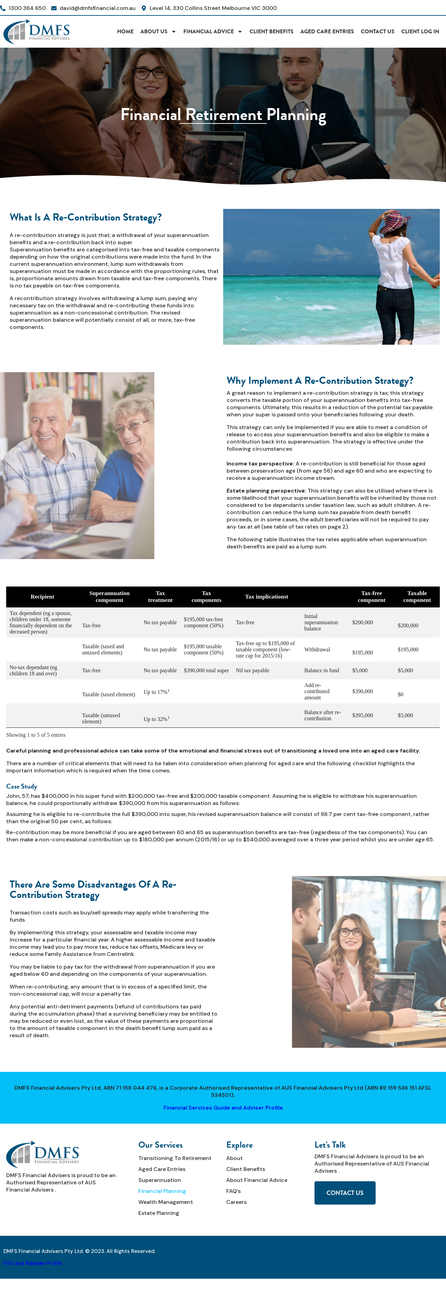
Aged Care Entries (327, 31)
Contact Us (377, 31)
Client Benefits (272, 31)
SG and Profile (34, 1263)
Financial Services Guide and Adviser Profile (223, 1107)
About (234, 1158)
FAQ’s (233, 1191)
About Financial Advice (256, 1180)
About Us (158, 31)
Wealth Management (165, 1202)
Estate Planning (158, 1213)
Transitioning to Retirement (174, 1158)
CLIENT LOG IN (420, 31)
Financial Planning (162, 1191)
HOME (125, 31)
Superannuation (159, 1180)
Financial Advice (213, 31)
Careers (236, 1202)
